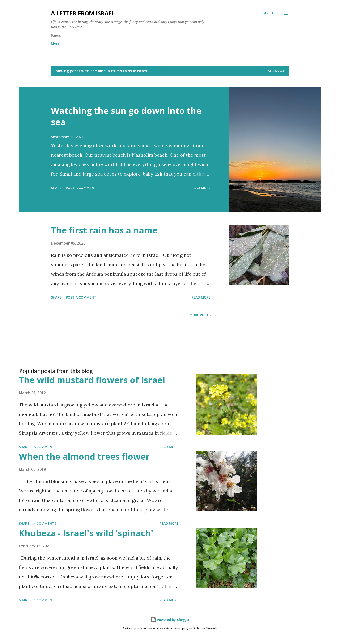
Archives (119, 43)
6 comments (45, 447)
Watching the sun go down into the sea (126, 116)
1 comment (44, 600)
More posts (200, 315)
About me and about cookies (75, 43)
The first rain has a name (104, 230)
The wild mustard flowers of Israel (92, 380)
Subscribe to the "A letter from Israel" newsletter (181, 43)
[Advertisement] (160, 350)
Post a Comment (81, 187)
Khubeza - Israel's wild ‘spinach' (86, 533)
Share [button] (56, 187)
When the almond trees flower (84, 456)
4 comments (45, 523)
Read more (201, 187)
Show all (277, 71)
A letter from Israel (83, 13)
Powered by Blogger (170, 619)
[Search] (266, 13)
